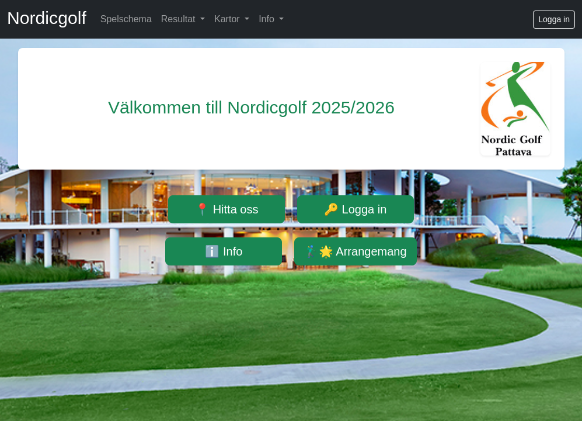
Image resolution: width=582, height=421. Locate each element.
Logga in (554, 19)
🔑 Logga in (355, 209)
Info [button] (268, 19)
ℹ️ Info (223, 251)
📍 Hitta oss (226, 209)
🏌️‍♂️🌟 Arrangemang (355, 251)
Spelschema (126, 19)
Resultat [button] (179, 19)
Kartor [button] (228, 19)
